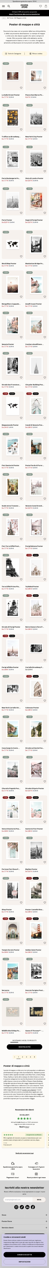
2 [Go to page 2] (22, 1057)
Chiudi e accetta (24, 1255)
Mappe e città (21, 18)
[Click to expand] (24, 1215)
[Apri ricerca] (8, 6)
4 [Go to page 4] (30, 1057)
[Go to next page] (34, 1057)
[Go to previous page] (15, 1057)
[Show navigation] (3, 6)
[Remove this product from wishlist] (21, 87)
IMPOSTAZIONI (24, 1262)
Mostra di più (24, 1047)
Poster (11, 18)
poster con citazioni (29, 1090)
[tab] (40, 6)
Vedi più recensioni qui (25, 1153)
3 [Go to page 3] (26, 1057)
